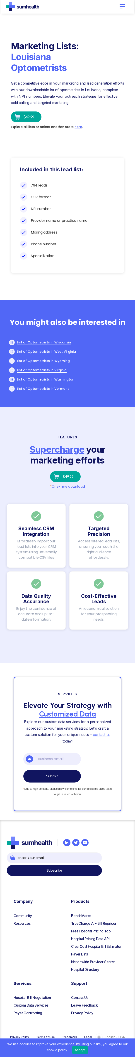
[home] (22, 6)
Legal (88, 1037)
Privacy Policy (82, 1013)
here (78, 127)
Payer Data (79, 954)
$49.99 (29, 117)
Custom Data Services (31, 1005)
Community (23, 915)
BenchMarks (81, 915)
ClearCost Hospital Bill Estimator (96, 946)
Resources (22, 923)
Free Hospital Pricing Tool (91, 931)
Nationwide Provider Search (93, 962)
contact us (101, 734)
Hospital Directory (85, 969)
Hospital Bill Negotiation (32, 997)
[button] (122, 7)
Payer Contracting (28, 1013)
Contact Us (79, 997)
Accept (80, 1050)
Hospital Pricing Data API (90, 938)
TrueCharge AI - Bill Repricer (93, 923)
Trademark (69, 1037)
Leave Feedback (84, 1005)
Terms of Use (45, 1037)
